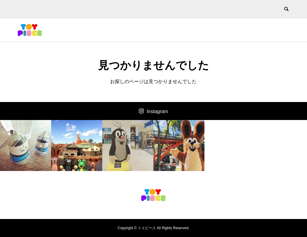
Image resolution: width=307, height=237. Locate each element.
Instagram (157, 111)
